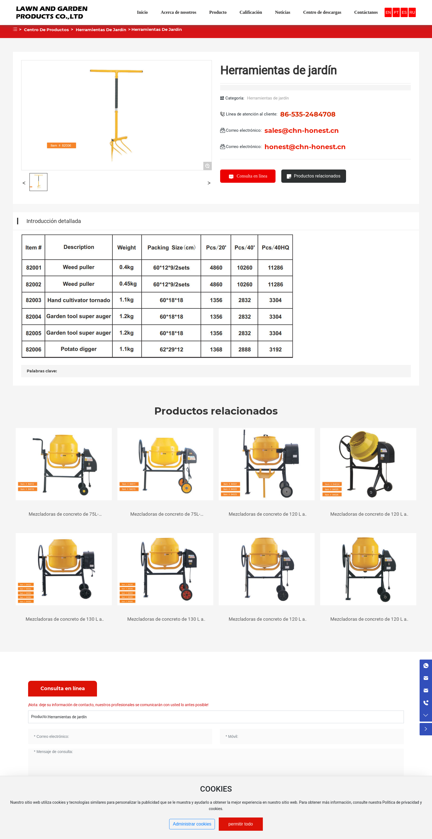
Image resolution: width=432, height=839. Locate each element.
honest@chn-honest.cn (305, 147)
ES (404, 12)
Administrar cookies (192, 824)
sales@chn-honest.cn (301, 131)
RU (412, 12)
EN (388, 12)
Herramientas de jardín (101, 29)
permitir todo (240, 824)
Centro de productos (46, 29)
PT (396, 12)
